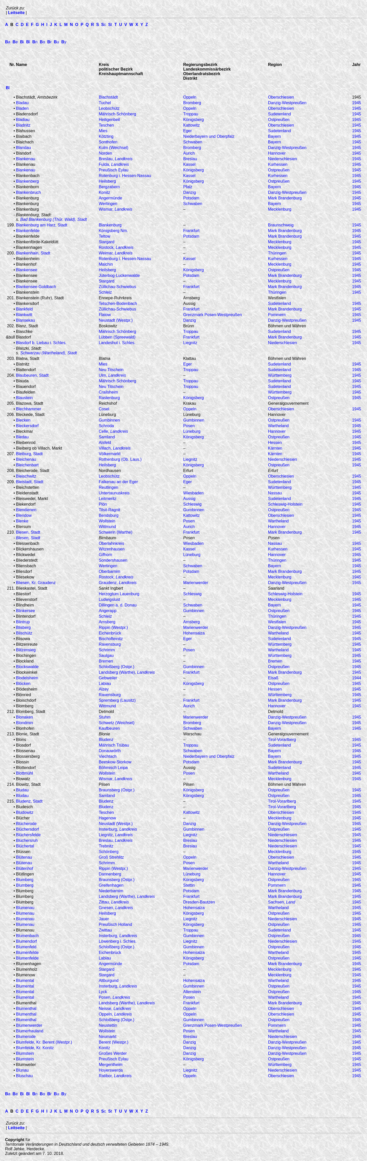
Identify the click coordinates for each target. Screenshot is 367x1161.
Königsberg (193, 119)
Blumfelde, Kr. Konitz (35, 1048)
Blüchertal (25, 846)
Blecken (23, 420)
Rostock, (116, 247)
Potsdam (191, 198)
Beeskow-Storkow (115, 762)
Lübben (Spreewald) (117, 337)
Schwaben (192, 142)
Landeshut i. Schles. (117, 343)
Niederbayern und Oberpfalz (208, 136)
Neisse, (115, 1008)
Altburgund (108, 980)
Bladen (22, 108)
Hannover (276, 153)
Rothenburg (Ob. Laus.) (120, 459)
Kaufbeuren (109, 728)
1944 (356, 678)
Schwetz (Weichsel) (116, 723)
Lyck (103, 992)
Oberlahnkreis (111, 543)
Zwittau (105, 930)
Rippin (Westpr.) (113, 627)
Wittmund (107, 526)
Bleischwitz (26, 476)
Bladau (22, 103)
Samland (107, 437)
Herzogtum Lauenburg (119, 594)
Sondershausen (113, 560)
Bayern (274, 136)
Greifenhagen (111, 885)
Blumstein (25, 1053)
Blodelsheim (27, 678)
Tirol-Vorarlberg (282, 739)
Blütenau (24, 857)
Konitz (104, 192)
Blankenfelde (28, 230)
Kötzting (106, 136)
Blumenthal (26, 1008)
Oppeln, (115, 1014)
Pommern (276, 315)
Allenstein (192, 992)
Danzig (189, 192)
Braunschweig (281, 225)
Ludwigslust (109, 599)
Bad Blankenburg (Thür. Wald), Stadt (53, 219)
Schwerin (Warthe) (115, 532)
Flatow (105, 315)
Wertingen (108, 203)
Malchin (106, 264)
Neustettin (108, 1025)
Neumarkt (107, 1036)
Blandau (23, 147)
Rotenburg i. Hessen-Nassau (125, 175)
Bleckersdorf (27, 426)
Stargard (106, 242)
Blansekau (25, 320)
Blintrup (23, 622)
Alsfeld (105, 442)
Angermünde (110, 198)
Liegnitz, (116, 835)
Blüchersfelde (28, 835)
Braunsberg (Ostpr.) (117, 790)
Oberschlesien (281, 97)
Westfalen (277, 622)
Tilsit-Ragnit (109, 510)
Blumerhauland (30, 1031)
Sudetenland (279, 114)
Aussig (189, 498)
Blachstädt (108, 97)
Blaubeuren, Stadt (32, 375)
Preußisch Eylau (113, 170)
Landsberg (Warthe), (127, 672)
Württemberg (279, 375)
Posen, (114, 997)
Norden (105, 153)
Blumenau (25, 908)
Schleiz (105, 292)
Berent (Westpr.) (113, 1042)
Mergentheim (110, 1064)
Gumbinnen (109, 420)
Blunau (22, 1070)
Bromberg (192, 103)
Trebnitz (106, 846)
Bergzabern (109, 187)
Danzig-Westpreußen (287, 147)
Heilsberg (107, 181)
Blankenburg (110, 225)
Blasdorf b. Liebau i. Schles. (41, 343)
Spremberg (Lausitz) (117, 700)
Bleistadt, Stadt (30, 482)
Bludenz (106, 739)
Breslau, (116, 159)
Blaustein (24, 398)
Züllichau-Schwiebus (117, 287)
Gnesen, (116, 908)
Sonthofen (108, 142)
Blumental (25, 980)
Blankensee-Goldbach (36, 287)
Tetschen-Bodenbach (118, 303)
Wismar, (115, 209)
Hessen (275, 442)
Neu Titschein (111, 370)
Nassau (275, 493)
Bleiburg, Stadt (29, 454)
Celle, (113, 431)
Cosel (104, 409)
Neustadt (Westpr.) (116, 320)
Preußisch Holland (115, 924)
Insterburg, (118, 829)
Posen (189, 426)
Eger (187, 131)
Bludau (22, 790)
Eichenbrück (110, 633)
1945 (356, 103)
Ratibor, (115, 1076)
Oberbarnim (109, 571)
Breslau (190, 159)
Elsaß (273, 678)
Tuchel (105, 103)
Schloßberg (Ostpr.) (116, 667)
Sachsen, (281, 902)
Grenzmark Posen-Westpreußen (212, 315)
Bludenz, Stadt (29, 801)
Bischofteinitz (111, 639)
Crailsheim (108, 392)
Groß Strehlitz (111, 857)
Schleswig (192, 504)
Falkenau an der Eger (118, 482)
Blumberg (24, 880)
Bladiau (23, 119)
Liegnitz (190, 343)
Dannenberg (110, 874)
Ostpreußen (278, 119)
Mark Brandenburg (285, 198)
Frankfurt (191, 230)
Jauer (104, 919)
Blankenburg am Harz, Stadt (41, 225)
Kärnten (275, 448)
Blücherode (26, 823)
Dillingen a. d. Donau (118, 605)
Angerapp (107, 611)
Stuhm (104, 717)
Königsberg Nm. (113, 230)
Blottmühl (24, 773)
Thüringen (277, 253)
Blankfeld (24, 309)
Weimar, (115, 253)
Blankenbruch (28, 192)
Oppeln (189, 97)
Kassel (189, 164)
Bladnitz (23, 125)
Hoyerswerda (111, 1070)
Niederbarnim (111, 891)
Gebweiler (108, 678)
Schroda (106, 426)
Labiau (105, 683)
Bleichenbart (27, 465)
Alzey (104, 689)
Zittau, (114, 902)
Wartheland (278, 426)
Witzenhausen (111, 549)
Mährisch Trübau (114, 745)
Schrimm (107, 650)
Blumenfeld (26, 947)
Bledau (22, 437)
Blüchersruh (27, 840)
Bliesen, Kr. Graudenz (36, 582)
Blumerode (26, 1036)
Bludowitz (24, 812)
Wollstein (107, 521)
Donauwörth (110, 751)
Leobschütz (109, 108)
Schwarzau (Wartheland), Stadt (48, 353)
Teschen (106, 125)
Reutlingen (108, 487)
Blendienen (26, 510)
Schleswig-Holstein (285, 504)
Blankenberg (27, 181)
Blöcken (23, 683)
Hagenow (107, 818)
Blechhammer (28, 409)
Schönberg (108, 851)
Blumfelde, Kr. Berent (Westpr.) (44, 1042)
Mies (103, 131)
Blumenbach (27, 936)
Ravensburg (110, 644)
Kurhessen (277, 164)
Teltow (104, 236)
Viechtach (107, 756)
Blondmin (24, 723)
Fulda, (114, 164)
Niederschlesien (282, 159)
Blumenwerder (29, 1025)
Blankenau (25, 159)
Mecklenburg (279, 209)
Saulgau (106, 655)
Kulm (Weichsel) (113, 147)
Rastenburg (109, 398)
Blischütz (24, 633)
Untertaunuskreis (114, 493)
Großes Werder (113, 1053)
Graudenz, (118, 582)
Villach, (114, 448)
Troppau (190, 114)
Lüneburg (192, 431)
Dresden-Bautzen (199, 902)
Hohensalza (194, 633)
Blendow (24, 515)
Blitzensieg (26, 650)
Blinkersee (25, 611)
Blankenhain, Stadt (33, 253)
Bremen (106, 661)
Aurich (189, 153)
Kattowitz (191, 125)
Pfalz (187, 187)
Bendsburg (108, 515)
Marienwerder (195, 582)
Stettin (189, 885)
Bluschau (24, 1076)
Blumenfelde (27, 952)
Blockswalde (27, 667)
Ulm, (112, 375)
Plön (103, 504)
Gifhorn (105, 554)
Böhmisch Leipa (113, 767)
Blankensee (26, 270)
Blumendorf (26, 941)
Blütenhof (24, 868)
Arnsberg (107, 622)
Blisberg (23, 627)
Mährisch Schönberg (117, 114)
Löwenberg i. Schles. (118, 941)
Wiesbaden (193, 493)
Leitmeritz (107, 498)
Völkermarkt (109, 454)
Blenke (22, 521)
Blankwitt (24, 315)
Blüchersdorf (27, 829)
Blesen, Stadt (28, 532)
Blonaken (24, 717)
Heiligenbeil (109, 119)
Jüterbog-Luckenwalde (119, 275)
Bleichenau (26, 459)
